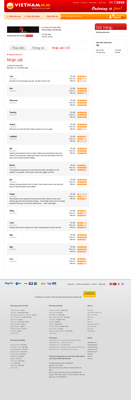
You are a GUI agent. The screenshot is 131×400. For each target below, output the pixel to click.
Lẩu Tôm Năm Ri (15, 317)
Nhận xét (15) (61, 48)
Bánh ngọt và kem (93, 324)
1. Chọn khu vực (14, 16)
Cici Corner (14, 361)
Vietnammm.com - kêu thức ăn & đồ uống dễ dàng (65, 340)
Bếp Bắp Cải (53, 315)
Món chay (91, 317)
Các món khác (92, 326)
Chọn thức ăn (52, 16)
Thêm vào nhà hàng (83, 284)
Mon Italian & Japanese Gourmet (20, 315)
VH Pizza (13, 312)
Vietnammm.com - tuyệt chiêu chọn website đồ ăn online (66, 347)
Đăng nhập (92, 2)
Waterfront (13, 356)
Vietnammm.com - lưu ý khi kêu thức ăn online (63, 349)
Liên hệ (84, 2)
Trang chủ (76, 2)
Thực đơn (18, 48)
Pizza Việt (52, 312)
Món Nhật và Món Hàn (95, 312)
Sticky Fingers (14, 326)
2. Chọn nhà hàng (32, 16)
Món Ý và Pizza (92, 315)
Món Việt (90, 310)
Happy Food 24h (54, 310)
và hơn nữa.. (14, 333)
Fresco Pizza (14, 354)
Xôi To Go (13, 322)
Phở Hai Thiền (14, 310)
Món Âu (90, 322)
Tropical (51, 322)
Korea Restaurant (15, 349)
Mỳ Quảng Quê (15, 351)
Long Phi (13, 331)
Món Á (90, 319)
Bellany (12, 358)
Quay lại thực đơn (14, 55)
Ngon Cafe (13, 319)
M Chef (51, 324)
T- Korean (52, 319)
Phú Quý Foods (54, 326)
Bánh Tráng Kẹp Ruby (56, 317)
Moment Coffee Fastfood (56, 331)
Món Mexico (91, 331)
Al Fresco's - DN (15, 347)
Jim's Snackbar (15, 324)
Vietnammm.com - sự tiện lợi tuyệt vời (61, 342)
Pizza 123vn (53, 328)
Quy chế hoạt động (62, 297)
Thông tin (38, 48)
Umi (11, 363)
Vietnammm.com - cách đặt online (59, 345)
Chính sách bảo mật (75, 297)
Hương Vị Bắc (14, 345)
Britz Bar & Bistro (15, 328)
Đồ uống (90, 328)
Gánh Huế (13, 365)
